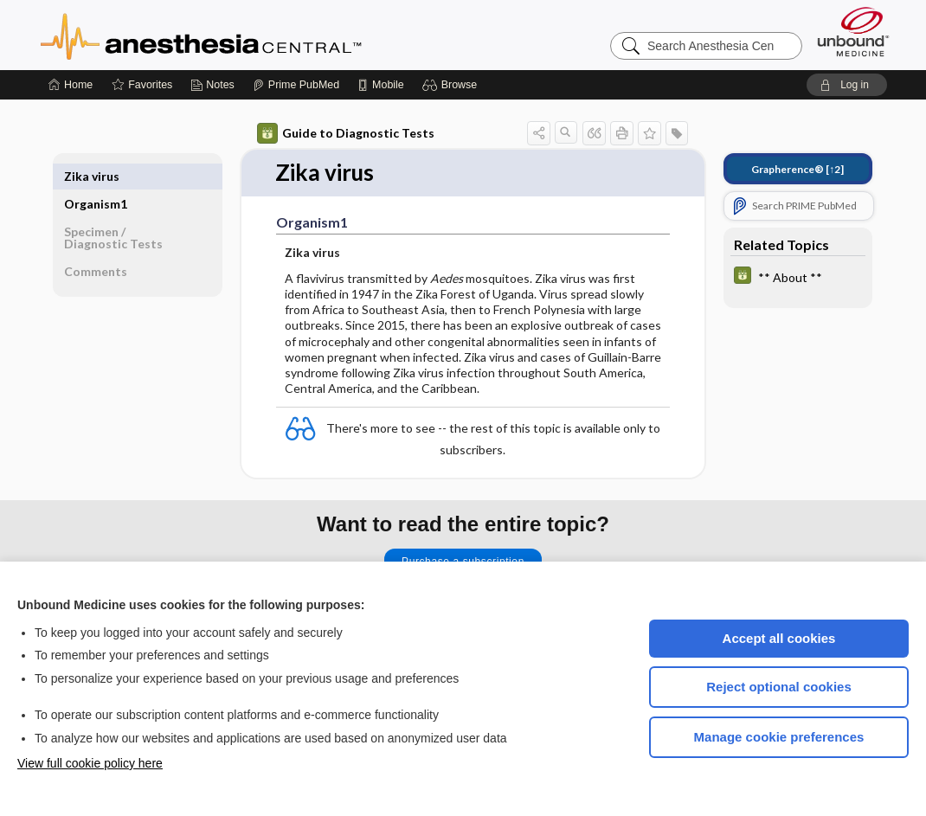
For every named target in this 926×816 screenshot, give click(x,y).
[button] (452, 85)
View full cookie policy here (90, 763)
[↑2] (797, 169)
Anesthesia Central (255, 35)
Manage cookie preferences (779, 736)
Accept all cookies (779, 638)
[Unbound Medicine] (853, 31)
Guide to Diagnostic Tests (345, 133)
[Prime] (296, 85)
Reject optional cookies (779, 686)
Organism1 (95, 176)
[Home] (70, 85)
